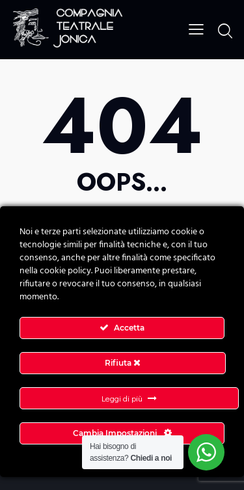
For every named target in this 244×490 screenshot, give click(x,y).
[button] (196, 28)
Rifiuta (123, 363)
